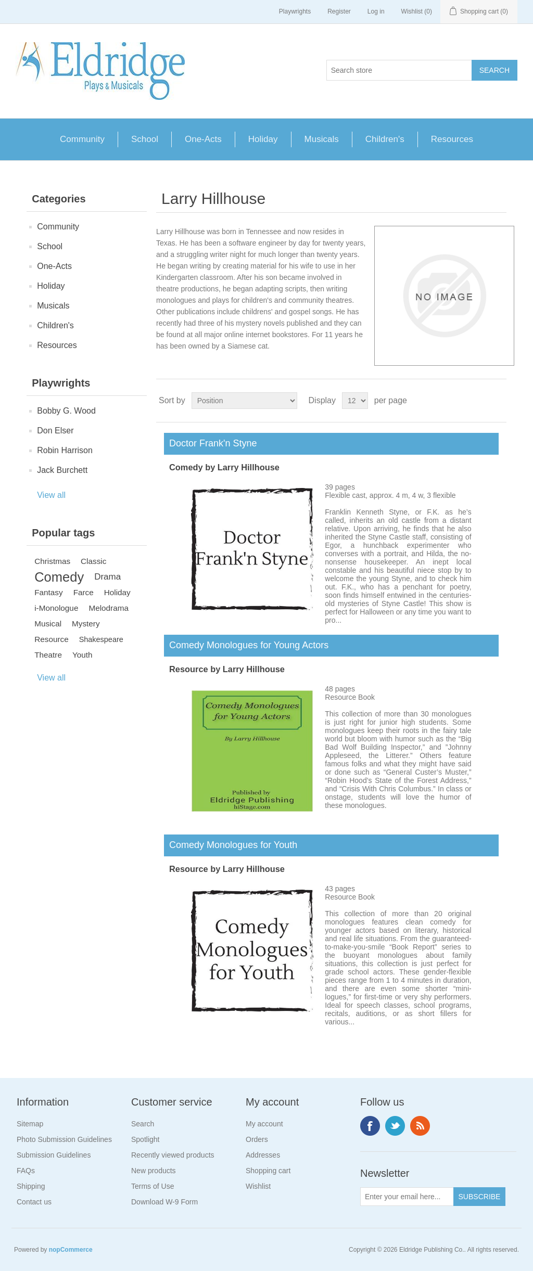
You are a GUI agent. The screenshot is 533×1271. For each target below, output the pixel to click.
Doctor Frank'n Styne (210, 443)
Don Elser (55, 430)
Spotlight (145, 1139)
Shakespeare (101, 639)
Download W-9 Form (164, 1202)
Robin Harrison (65, 450)
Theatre (48, 654)
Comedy (59, 577)
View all (51, 495)
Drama (107, 577)
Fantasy (48, 592)
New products (153, 1170)
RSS (420, 1126)
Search (142, 1124)
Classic (93, 561)
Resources (452, 139)
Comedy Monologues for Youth (230, 845)
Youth (82, 654)
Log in (376, 11)
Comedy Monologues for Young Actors (246, 645)
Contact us (34, 1202)
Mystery (86, 623)
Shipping (31, 1186)
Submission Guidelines (54, 1155)
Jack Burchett (62, 470)
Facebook (370, 1126)
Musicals (321, 139)
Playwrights (295, 11)
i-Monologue (56, 608)
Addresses (263, 1155)
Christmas (52, 561)
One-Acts (203, 139)
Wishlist (258, 1186)
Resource (51, 639)
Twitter (395, 1126)
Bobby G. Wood (66, 410)
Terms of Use (152, 1186)
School (144, 139)
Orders (257, 1139)
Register (339, 11)
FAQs (26, 1170)
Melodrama (108, 608)
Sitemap (30, 1124)
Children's (384, 139)
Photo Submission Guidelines (64, 1139)
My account (264, 1124)
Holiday (263, 139)
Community (82, 139)
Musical (47, 623)
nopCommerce (71, 1249)
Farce (83, 592)
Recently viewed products (172, 1155)
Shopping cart (268, 1170)
